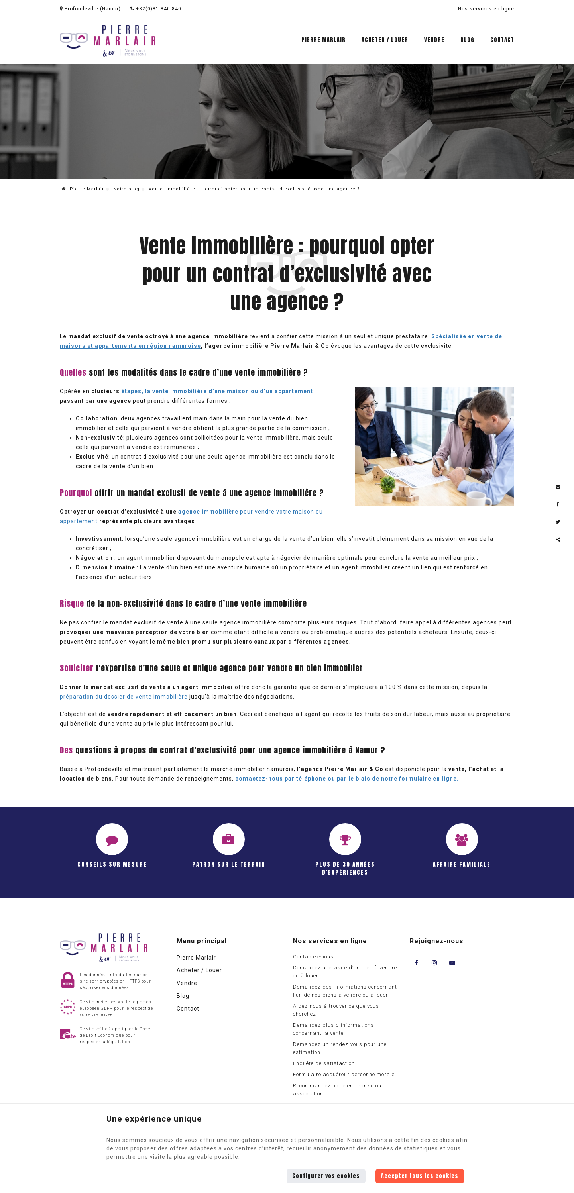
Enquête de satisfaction (324, 1063)
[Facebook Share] (558, 504)
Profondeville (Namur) (90, 9)
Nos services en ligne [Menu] (330, 941)
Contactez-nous (313, 957)
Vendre (434, 40)
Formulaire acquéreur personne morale (344, 1074)
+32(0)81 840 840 (155, 9)
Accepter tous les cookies (419, 1176)
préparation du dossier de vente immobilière (124, 696)
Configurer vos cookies (326, 1176)
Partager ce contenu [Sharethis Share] (558, 539)
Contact (502, 40)
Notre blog (126, 189)
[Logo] (107, 41)
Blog (467, 40)
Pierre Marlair (323, 40)
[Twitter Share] (558, 522)
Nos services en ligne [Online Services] (486, 9)
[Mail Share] (558, 487)
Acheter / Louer (385, 40)
